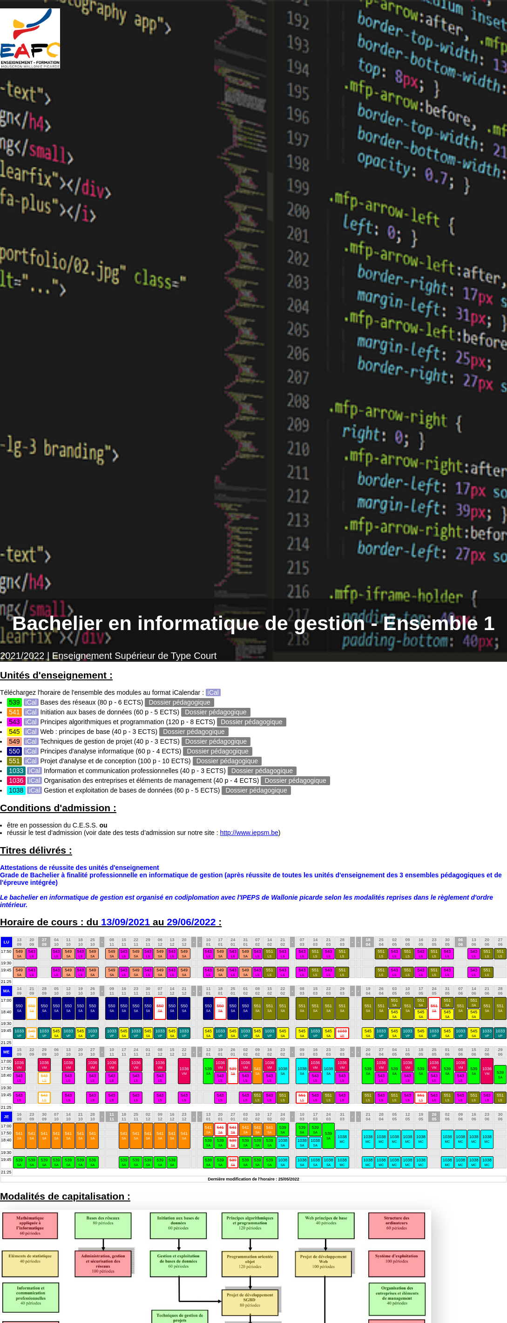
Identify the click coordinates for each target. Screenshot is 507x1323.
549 (19, 953)
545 (394, 1014)
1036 (19, 1064)
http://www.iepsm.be (249, 832)
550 (19, 1008)
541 (257, 1070)
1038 (282, 1070)
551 (269, 953)
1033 (19, 1033)
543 (31, 953)
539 (208, 1070)
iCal (213, 692)
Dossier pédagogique (179, 702)
